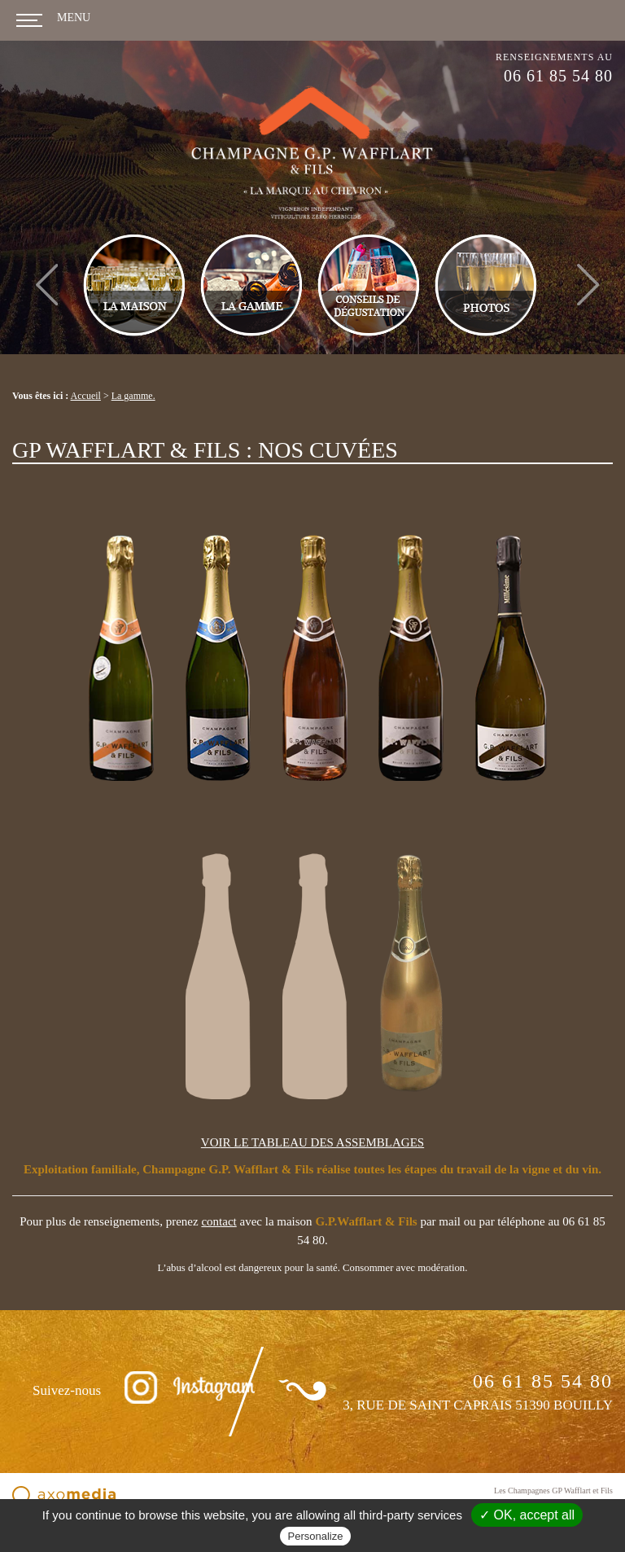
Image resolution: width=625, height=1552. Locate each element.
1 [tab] (305, 348)
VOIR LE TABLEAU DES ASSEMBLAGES (312, 1142)
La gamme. (133, 395)
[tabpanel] (317, 285)
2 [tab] (329, 348)
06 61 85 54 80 (558, 76)
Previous (47, 269)
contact (218, 1221)
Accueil (86, 395)
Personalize (315, 1536)
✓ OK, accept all (527, 1515)
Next (588, 269)
